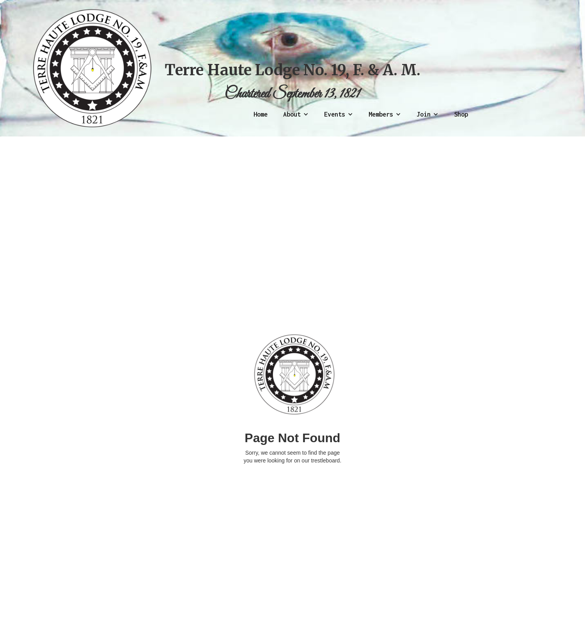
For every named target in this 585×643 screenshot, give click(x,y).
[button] (295, 114)
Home (261, 114)
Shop (461, 114)
